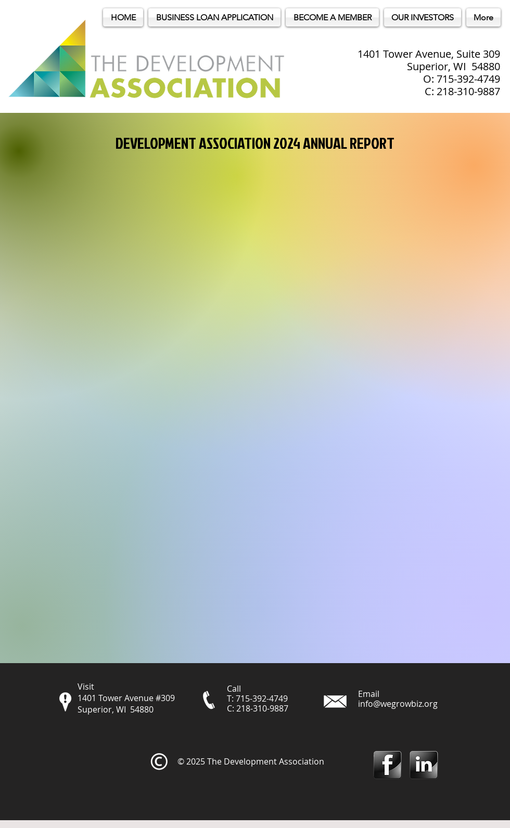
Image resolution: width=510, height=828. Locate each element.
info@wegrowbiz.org (398, 703)
